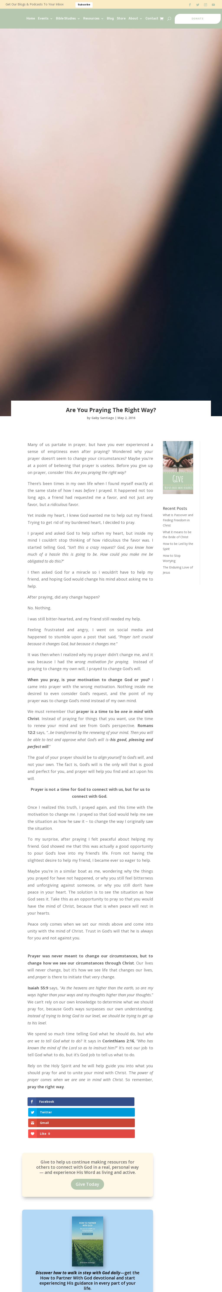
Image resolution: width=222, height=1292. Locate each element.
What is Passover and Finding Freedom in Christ (178, 520)
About (133, 18)
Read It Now (87, 1271)
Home (30, 18)
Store (121, 18)
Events (43, 18)
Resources (91, 18)
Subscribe (84, 4)
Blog (110, 18)
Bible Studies (66, 18)
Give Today (87, 1155)
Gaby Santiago (102, 418)
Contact (151, 18)
